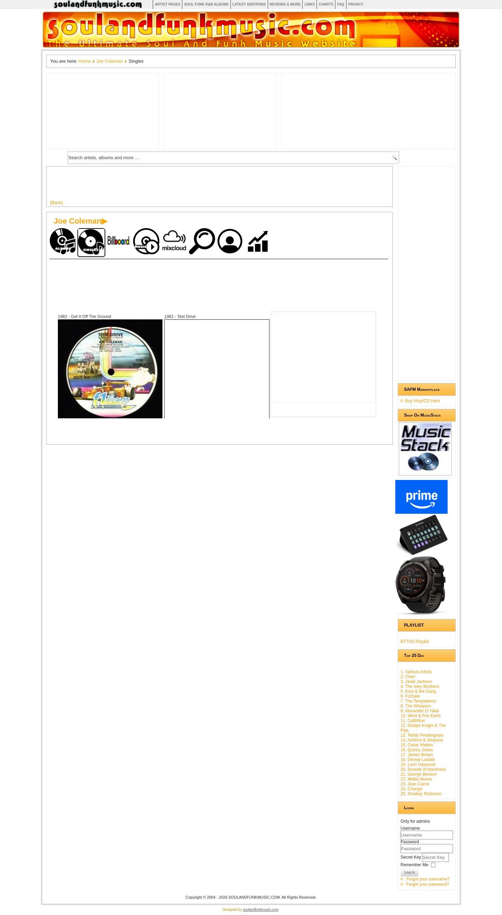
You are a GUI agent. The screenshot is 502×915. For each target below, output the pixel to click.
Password (410, 841)
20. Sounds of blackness (423, 769)
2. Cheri (408, 676)
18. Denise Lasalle (418, 759)
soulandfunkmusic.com (261, 910)
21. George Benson (419, 774)
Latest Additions (249, 4)
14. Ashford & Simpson (422, 740)
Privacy (356, 4)
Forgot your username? (428, 879)
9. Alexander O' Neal (420, 710)
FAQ (340, 4)
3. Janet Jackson (416, 681)
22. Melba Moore (416, 779)
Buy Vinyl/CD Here (422, 400)
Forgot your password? (427, 884)
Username (410, 828)
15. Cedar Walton (417, 745)
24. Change (411, 788)
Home (84, 61)
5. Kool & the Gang (418, 691)
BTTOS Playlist (415, 641)
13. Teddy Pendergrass (422, 735)
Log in (409, 872)
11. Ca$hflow (413, 720)
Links (309, 4)
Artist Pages (167, 4)
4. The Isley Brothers (420, 686)
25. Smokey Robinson (421, 793)
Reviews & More (285, 4)
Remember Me (414, 864)
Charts (326, 4)
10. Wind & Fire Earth (421, 715)
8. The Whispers (416, 706)
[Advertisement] (177, 185)
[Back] (56, 202)
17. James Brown (417, 754)
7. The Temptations (418, 701)
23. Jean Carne (415, 784)
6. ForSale (410, 696)
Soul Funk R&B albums (206, 4)
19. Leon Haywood (418, 764)
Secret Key (411, 857)
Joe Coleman (109, 61)
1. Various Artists (416, 671)
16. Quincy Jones (417, 749)
